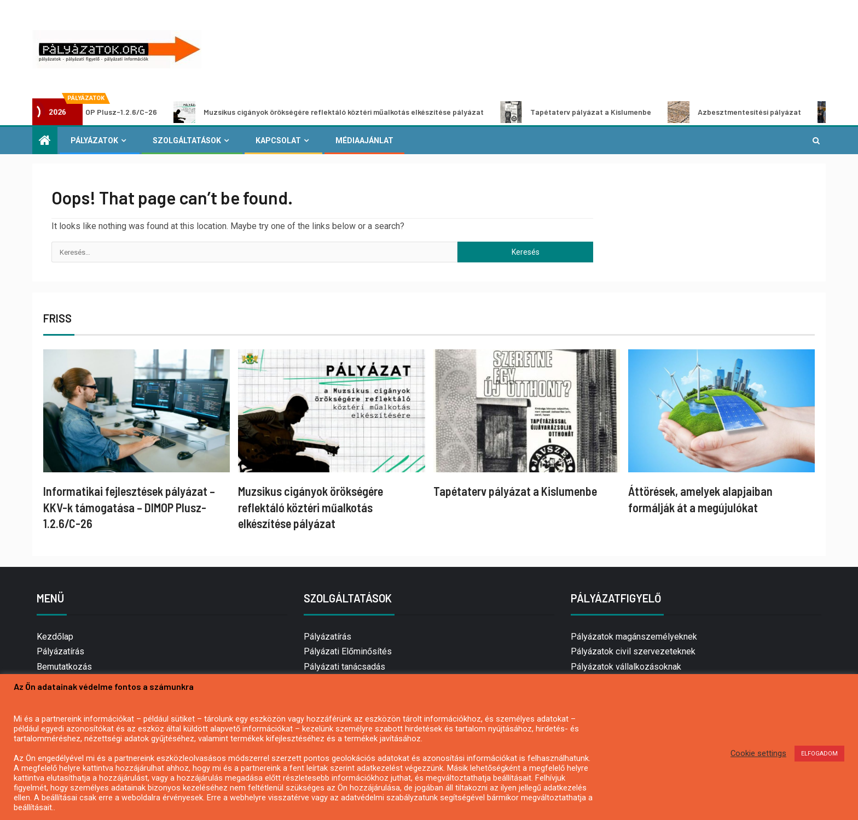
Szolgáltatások (187, 140)
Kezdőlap (55, 636)
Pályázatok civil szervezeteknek (633, 651)
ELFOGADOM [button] (819, 753)
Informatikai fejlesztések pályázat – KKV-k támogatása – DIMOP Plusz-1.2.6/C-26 (129, 507)
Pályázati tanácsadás (344, 666)
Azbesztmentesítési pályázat (743, 112)
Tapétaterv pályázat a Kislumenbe (584, 112)
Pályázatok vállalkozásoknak (626, 666)
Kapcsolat (278, 140)
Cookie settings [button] (758, 753)
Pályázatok (94, 140)
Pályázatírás (60, 651)
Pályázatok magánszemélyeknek (634, 636)
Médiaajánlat (364, 140)
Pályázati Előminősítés (348, 651)
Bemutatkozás (64, 666)
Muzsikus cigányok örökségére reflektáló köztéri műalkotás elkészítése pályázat (337, 112)
